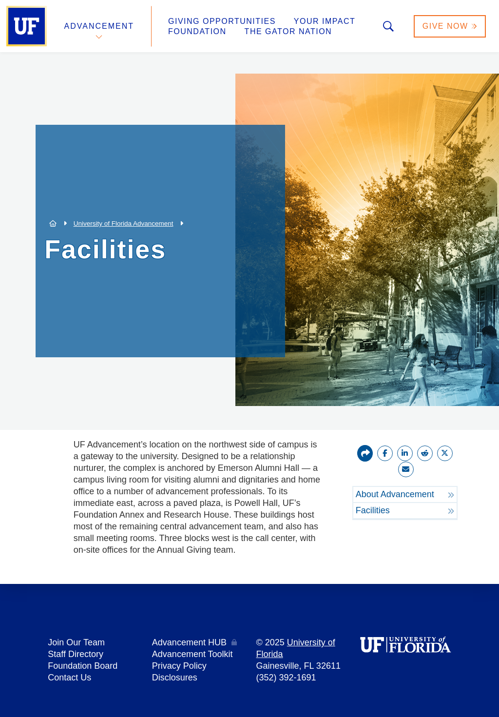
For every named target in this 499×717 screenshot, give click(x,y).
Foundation (197, 31)
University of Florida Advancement (123, 223)
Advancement (99, 26)
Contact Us (69, 677)
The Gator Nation (288, 31)
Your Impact (324, 21)
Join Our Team (76, 642)
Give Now (449, 26)
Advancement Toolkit (192, 654)
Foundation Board (82, 666)
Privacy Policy (179, 666)
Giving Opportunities (222, 21)
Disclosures (174, 677)
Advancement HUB (189, 642)
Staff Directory (75, 654)
